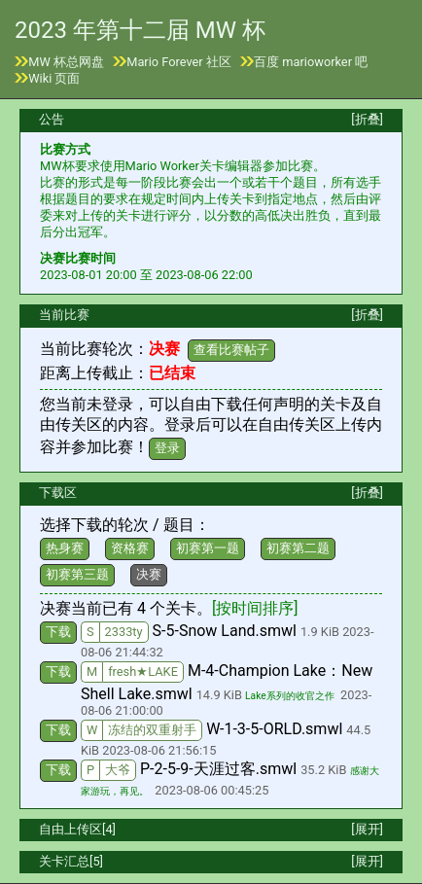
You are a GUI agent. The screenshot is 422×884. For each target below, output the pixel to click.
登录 (167, 448)
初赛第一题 (207, 548)
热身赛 (65, 548)
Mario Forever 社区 (178, 61)
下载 (58, 631)
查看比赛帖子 (231, 349)
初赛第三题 (77, 574)
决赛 (148, 574)
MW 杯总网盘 (66, 61)
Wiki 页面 (54, 78)
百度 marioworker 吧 (311, 61)
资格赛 (130, 548)
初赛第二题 (298, 548)
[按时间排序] (255, 608)
